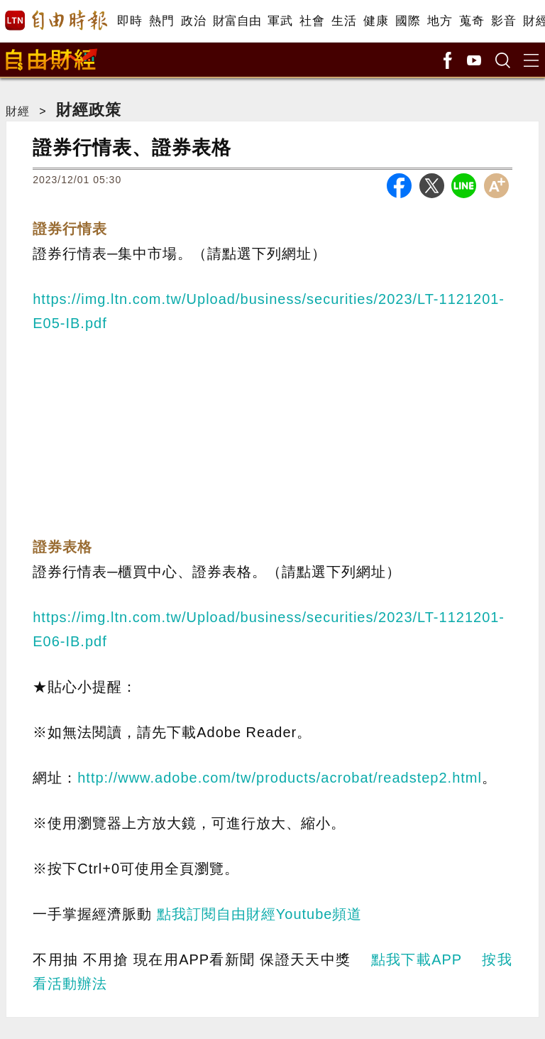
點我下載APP (416, 959)
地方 (439, 21)
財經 (18, 111)
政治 (193, 21)
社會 (311, 21)
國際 (407, 21)
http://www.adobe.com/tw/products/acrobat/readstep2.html (279, 777)
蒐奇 (471, 21)
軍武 (280, 21)
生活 (343, 21)
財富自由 (236, 21)
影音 (503, 21)
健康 (375, 21)
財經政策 (88, 110)
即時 (129, 21)
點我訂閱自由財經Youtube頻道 (260, 914)
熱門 (161, 21)
